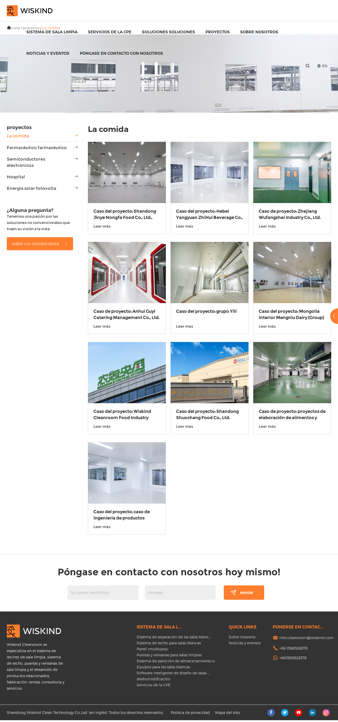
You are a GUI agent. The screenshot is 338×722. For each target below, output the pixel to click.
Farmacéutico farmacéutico (37, 147)
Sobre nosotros (259, 31)
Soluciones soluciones (168, 31)
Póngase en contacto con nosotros (121, 53)
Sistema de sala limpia (51, 31)
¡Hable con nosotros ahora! (40, 243)
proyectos (218, 31)
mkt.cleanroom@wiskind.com (306, 639)
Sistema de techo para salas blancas (169, 645)
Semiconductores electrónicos (26, 162)
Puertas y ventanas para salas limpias (169, 656)
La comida (18, 135)
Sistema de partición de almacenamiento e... (177, 662)
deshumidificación (153, 680)
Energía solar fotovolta (31, 188)
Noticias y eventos (47, 53)
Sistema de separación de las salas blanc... (174, 639)
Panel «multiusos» (152, 650)
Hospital (16, 176)
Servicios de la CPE (109, 31)
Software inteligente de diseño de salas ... (173, 674)
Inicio (15, 28)
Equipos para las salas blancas (163, 668)
